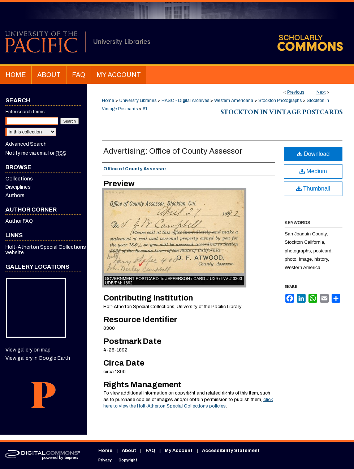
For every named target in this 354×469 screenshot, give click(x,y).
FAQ (150, 450)
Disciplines (18, 187)
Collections (19, 179)
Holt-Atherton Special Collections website (45, 249)
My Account (179, 450)
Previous (295, 92)
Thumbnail (313, 189)
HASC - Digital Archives (185, 100)
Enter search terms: (25, 111)
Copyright (127, 460)
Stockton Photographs (280, 100)
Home (108, 100)
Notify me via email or (35, 153)
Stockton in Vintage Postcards (281, 113)
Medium (313, 171)
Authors (15, 195)
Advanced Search (26, 144)
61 (145, 108)
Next (320, 92)
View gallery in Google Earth (37, 358)
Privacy (105, 460)
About (129, 450)
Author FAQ (19, 221)
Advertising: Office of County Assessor (172, 151)
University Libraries (137, 100)
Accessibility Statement (231, 450)
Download (313, 154)
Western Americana (233, 100)
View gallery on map (28, 350)
